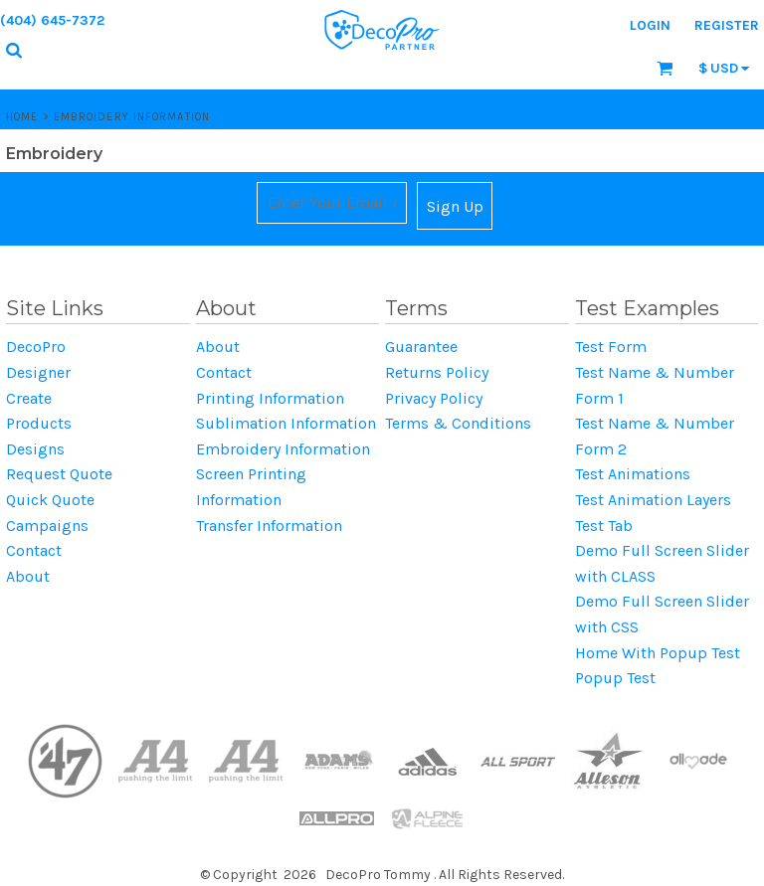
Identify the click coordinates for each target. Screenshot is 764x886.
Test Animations (632, 473)
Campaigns (47, 525)
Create (29, 398)
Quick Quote (50, 499)
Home (22, 116)
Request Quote (59, 473)
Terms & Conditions (458, 423)
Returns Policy (436, 372)
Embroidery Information (283, 449)
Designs (35, 449)
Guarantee (421, 346)
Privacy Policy (433, 398)
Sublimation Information (286, 423)
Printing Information (270, 398)
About (28, 576)
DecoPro (36, 346)
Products (39, 423)
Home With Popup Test (657, 652)
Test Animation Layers (653, 499)
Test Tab (604, 525)
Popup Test (615, 677)
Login (650, 25)
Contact (34, 550)
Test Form (611, 346)
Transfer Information (269, 525)
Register (726, 25)
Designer (38, 372)
